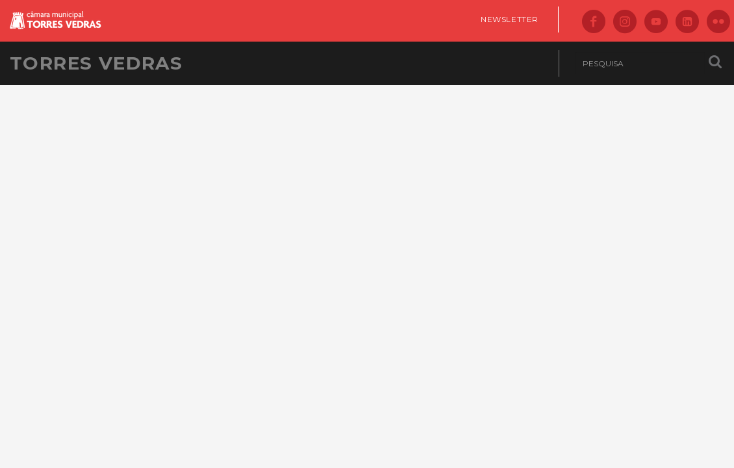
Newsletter (509, 19)
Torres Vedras (96, 63)
